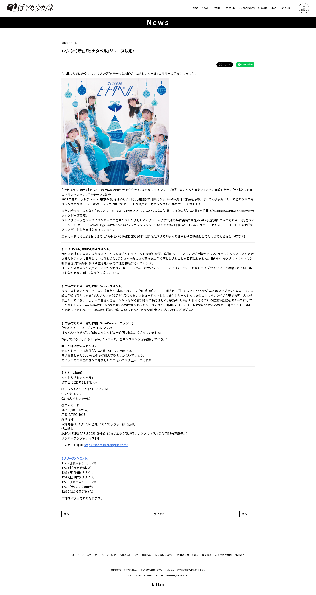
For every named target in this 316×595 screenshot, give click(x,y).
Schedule (229, 7)
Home (194, 7)
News (205, 7)
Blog (274, 7)
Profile (216, 7)
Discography (247, 7)
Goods (262, 7)
